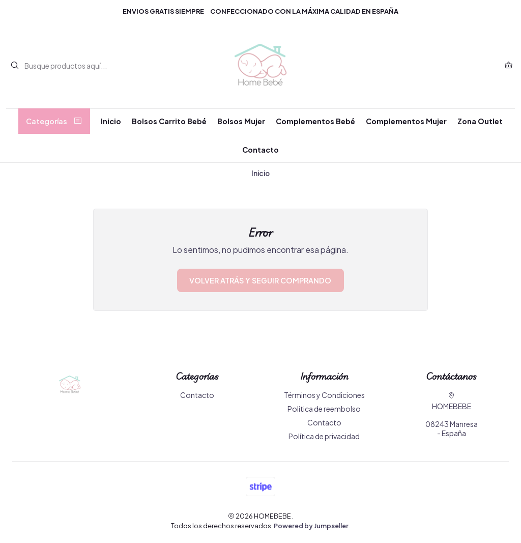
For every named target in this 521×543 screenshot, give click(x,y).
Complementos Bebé (315, 121)
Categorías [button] (54, 121)
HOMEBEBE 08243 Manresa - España (451, 415)
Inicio (111, 121)
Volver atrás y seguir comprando (260, 280)
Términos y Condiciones (324, 394)
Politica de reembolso (324, 408)
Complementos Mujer (406, 121)
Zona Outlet (480, 121)
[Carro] (508, 66)
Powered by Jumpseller (311, 526)
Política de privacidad (324, 436)
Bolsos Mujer (241, 121)
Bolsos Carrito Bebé (169, 121)
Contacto (260, 149)
